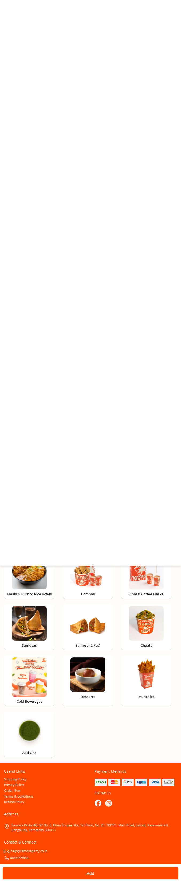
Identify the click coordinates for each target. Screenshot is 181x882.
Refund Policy (14, 802)
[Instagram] (109, 804)
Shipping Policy (15, 779)
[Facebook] (99, 804)
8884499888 (16, 858)
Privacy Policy (14, 785)
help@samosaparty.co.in (25, 851)
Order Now (12, 790)
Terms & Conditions (18, 796)
